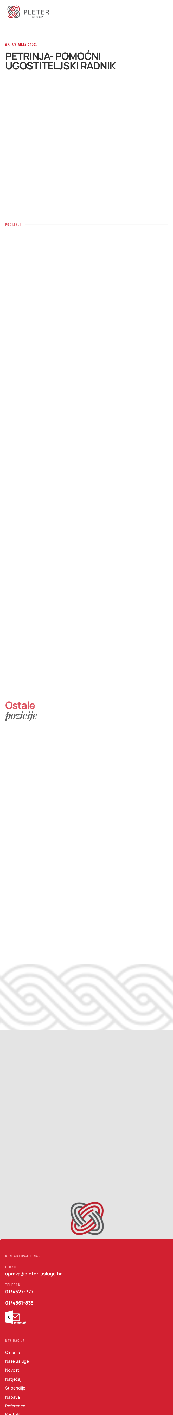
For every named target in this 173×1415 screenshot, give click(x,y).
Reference (15, 1406)
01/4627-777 (19, 1291)
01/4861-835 (19, 1303)
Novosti (12, 1370)
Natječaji (13, 1379)
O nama (12, 1352)
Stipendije (15, 1388)
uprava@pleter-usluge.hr (33, 1273)
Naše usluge (17, 1361)
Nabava (12, 1397)
